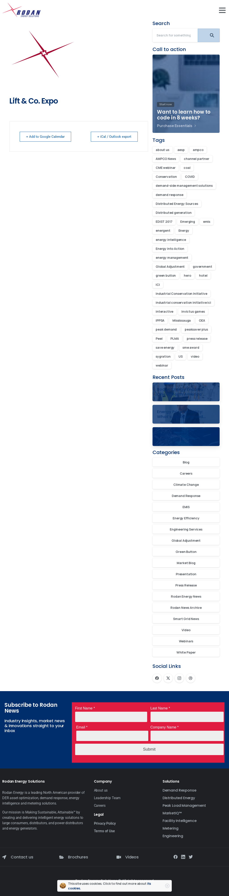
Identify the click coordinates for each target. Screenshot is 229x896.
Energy (183, 230)
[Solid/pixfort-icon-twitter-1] (191, 856)
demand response (169, 195)
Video (186, 630)
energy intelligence (171, 240)
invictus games (193, 311)
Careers (186, 473)
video (195, 356)
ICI (158, 284)
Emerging (187, 221)
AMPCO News (166, 159)
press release (197, 338)
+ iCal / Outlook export (114, 137)
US (180, 356)
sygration (163, 356)
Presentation (186, 574)
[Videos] (119, 857)
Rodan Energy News (186, 596)
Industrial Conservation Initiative (181, 293)
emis (206, 221)
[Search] (175, 35)
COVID (190, 176)
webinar (162, 365)
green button (166, 275)
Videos (132, 857)
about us (162, 150)
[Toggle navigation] (222, 10)
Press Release (186, 585)
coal (187, 168)
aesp (181, 150)
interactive (164, 311)
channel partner (196, 159)
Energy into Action (170, 248)
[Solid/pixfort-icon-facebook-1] (175, 856)
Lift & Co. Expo (33, 101)
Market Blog (186, 563)
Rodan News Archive (186, 607)
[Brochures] (61, 857)
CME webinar (166, 168)
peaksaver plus (196, 329)
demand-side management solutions (184, 185)
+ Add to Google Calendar (45, 137)
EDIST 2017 (164, 221)
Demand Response (186, 496)
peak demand (166, 329)
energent (163, 230)
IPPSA (160, 320)
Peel (159, 338)
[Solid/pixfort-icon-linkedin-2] (183, 856)
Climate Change (186, 484)
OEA (202, 320)
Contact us (22, 857)
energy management (172, 257)
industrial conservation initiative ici (183, 302)
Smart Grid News (186, 619)
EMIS (186, 507)
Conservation (166, 176)
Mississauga (181, 320)
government (202, 266)
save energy (165, 347)
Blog (186, 462)
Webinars (186, 641)
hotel (203, 275)
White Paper (186, 652)
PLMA (174, 338)
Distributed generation (173, 212)
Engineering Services (186, 529)
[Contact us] (4, 857)
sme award (190, 347)
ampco (198, 150)
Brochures (78, 857)
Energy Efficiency (186, 518)
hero (187, 275)
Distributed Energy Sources (177, 204)
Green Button (186, 552)
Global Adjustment (170, 266)
